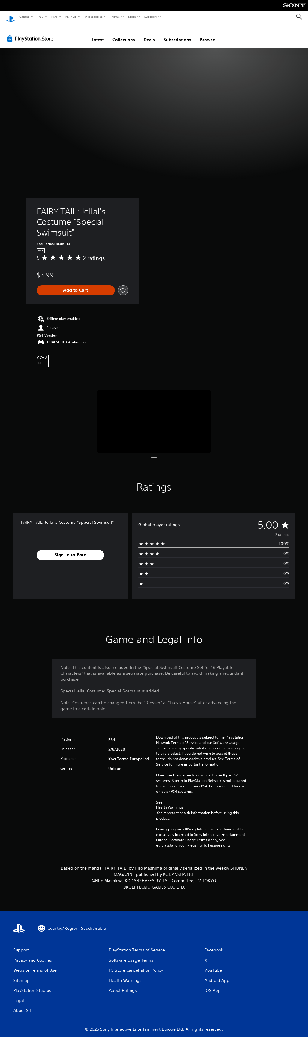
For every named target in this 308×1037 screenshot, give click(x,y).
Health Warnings (169, 801)
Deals (149, 34)
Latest (98, 34)
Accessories (93, 16)
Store (132, 16)
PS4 (54, 16)
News (116, 16)
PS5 (40, 16)
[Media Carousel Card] (154, 416)
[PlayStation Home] (10, 17)
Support (150, 16)
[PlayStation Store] (31, 33)
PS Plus (71, 16)
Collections (123, 34)
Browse (207, 34)
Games (24, 16)
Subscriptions (177, 34)
